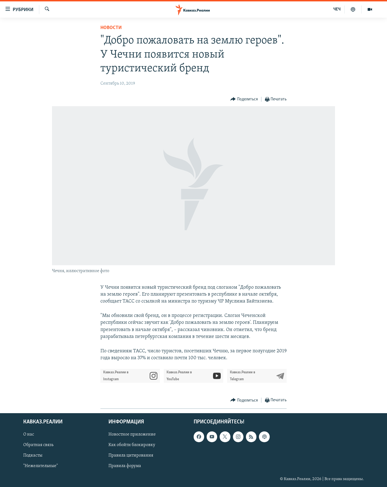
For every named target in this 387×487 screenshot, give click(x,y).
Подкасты (32, 456)
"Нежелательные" (40, 466)
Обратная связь (38, 445)
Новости (111, 27)
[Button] (244, 99)
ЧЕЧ (337, 9)
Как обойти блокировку (131, 445)
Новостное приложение (132, 435)
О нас (28, 435)
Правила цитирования (130, 456)
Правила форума (124, 466)
